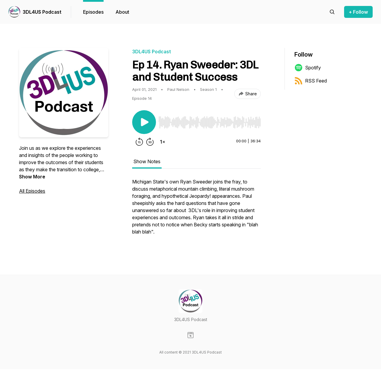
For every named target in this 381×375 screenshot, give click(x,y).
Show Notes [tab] (146, 161)
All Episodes (32, 191)
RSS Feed (310, 81)
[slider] (209, 122)
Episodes (93, 12)
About (122, 12)
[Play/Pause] (144, 122)
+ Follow (358, 12)
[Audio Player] (209, 120)
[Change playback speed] (162, 142)
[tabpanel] (196, 209)
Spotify (307, 67)
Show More (32, 177)
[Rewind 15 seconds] (139, 142)
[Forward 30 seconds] (150, 142)
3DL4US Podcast (42, 12)
